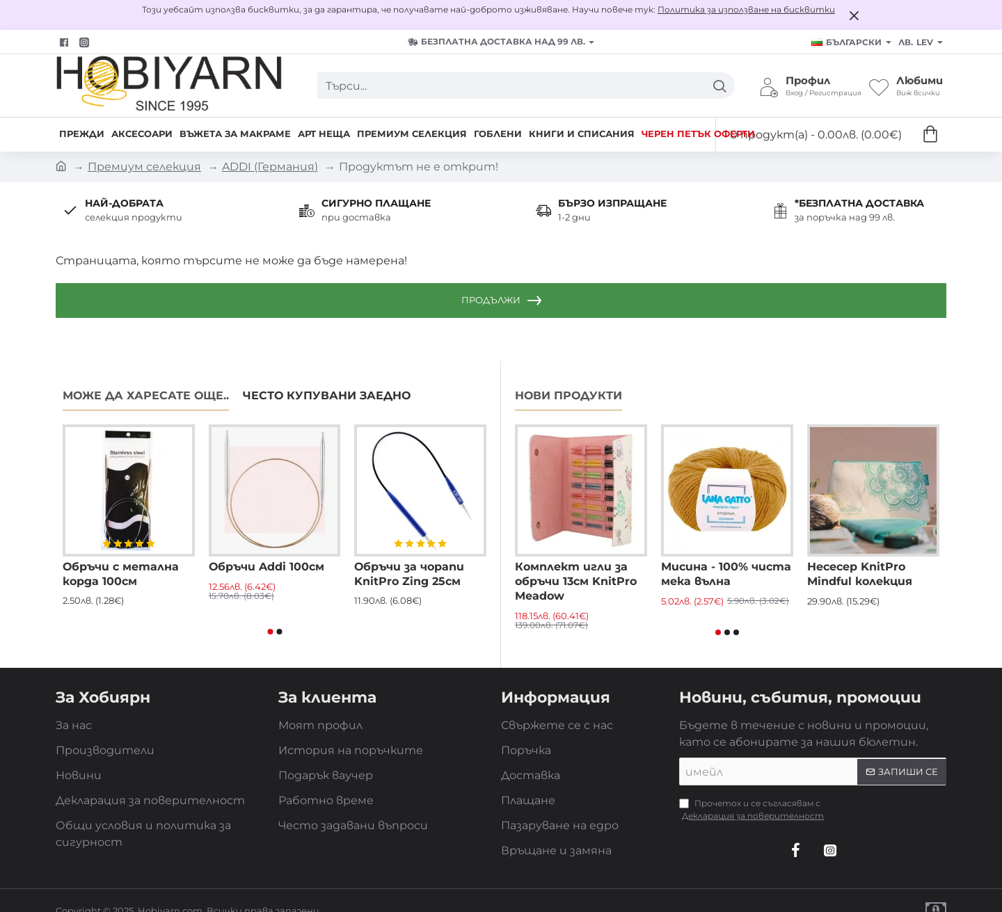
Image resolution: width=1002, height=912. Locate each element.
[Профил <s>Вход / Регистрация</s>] (810, 86)
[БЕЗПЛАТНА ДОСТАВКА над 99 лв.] (501, 42)
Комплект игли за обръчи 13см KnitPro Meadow (576, 581)
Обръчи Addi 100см (266, 566)
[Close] (854, 15)
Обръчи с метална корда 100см (121, 574)
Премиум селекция (144, 166)
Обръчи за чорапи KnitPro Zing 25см (409, 574)
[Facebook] (66, 42)
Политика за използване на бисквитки (746, 9)
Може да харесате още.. (146, 395)
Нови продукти (568, 395)
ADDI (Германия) (270, 166)
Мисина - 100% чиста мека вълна (726, 574)
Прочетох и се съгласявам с (753, 810)
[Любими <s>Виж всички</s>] (905, 86)
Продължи (490, 299)
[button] (270, 631)
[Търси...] (719, 85)
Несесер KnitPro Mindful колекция (859, 574)
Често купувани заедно (327, 395)
